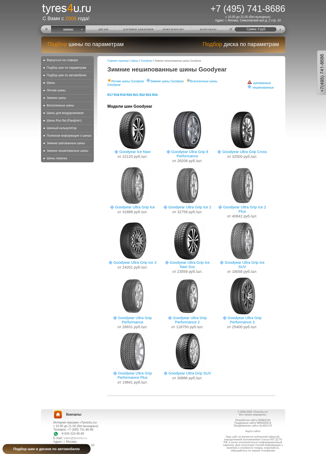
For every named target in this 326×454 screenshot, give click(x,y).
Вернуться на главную (62, 60)
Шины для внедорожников (65, 113)
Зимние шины (56, 98)
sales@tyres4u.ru (75, 438)
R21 (135, 95)
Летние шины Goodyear (125, 81)
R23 (148, 95)
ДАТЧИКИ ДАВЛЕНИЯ (138, 29)
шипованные (259, 83)
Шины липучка (57, 158)
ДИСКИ (103, 29)
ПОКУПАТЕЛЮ (173, 29)
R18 (116, 95)
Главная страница (118, 60)
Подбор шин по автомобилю (67, 75)
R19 (123, 95)
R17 (110, 95)
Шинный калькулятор (61, 128)
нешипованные (261, 87)
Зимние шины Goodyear (165, 81)
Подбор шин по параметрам (66, 67)
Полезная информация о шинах (69, 135)
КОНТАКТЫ (208, 29)
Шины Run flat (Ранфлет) (64, 120)
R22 (142, 95)
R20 (129, 95)
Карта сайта (253, 431)
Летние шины (56, 90)
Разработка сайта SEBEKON (252, 420)
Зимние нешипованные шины (67, 151)
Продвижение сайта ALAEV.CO (253, 425)
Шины (51, 83)
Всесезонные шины (60, 105)
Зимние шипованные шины (66, 143)
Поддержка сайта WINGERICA (252, 423)
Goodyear (146, 60)
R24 (154, 95)
